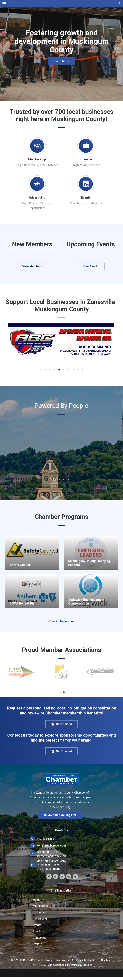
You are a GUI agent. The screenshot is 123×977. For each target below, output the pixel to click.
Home (36, 899)
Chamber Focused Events (86, 203)
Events (86, 197)
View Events (91, 266)
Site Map (106, 960)
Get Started (61, 724)
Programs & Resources (85, 165)
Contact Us (40, 937)
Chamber (85, 159)
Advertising (37, 197)
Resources (39, 912)
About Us (38, 931)
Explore (37, 944)
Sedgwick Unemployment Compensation (86, 601)
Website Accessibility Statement (80, 960)
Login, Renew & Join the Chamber (37, 165)
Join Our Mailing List (60, 815)
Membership (37, 159)
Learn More (61, 61)
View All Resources (61, 621)
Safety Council (20, 565)
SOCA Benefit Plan (23, 603)
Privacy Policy (52, 960)
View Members (32, 266)
